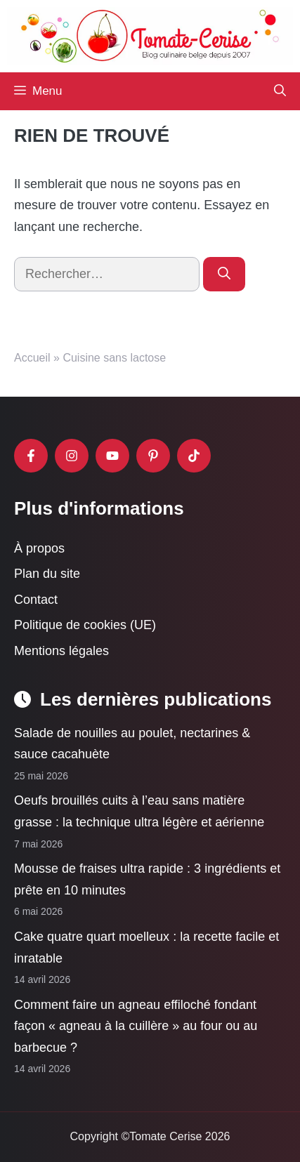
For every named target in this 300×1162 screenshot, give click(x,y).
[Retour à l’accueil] (150, 35)
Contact (36, 600)
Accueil (32, 358)
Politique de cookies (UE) (85, 626)
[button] (280, 91)
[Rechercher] (224, 274)
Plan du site (47, 574)
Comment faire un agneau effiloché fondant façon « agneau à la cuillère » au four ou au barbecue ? (135, 1026)
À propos (39, 548)
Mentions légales (61, 651)
